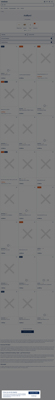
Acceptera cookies (34, 392)
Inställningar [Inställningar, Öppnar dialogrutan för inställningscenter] (34, 395)
